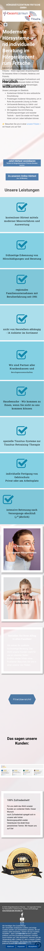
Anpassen (21, 946)
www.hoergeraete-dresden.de (12, 911)
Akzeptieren (32, 946)
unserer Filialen (33, 99)
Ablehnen (10, 946)
